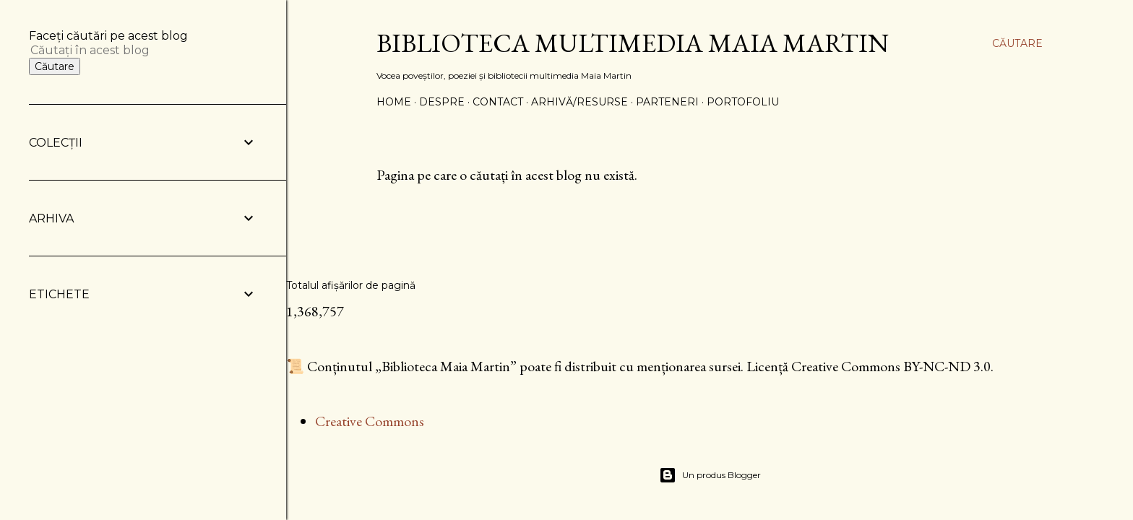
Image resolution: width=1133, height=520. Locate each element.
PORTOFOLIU (743, 101)
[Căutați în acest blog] (126, 50)
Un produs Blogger (710, 475)
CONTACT (498, 101)
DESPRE (442, 101)
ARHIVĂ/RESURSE (579, 101)
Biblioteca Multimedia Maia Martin (632, 43)
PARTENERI (667, 101)
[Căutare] (1017, 43)
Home (393, 101)
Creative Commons (369, 421)
